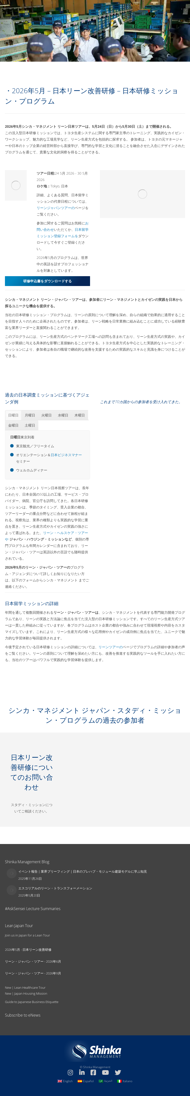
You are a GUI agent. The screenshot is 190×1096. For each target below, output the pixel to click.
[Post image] (12, 873)
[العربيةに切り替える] (105, 1081)
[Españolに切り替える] (85, 1081)
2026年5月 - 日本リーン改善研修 (28, 949)
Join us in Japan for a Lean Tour (27, 935)
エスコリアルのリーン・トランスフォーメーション (55, 888)
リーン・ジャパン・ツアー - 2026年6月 (33, 961)
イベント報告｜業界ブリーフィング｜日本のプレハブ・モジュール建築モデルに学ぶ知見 (82, 871)
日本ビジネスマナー (66, 454)
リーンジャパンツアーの (56, 207)
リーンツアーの (110, 647)
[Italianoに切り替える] (125, 1081)
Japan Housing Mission (30, 993)
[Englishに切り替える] (65, 1081)
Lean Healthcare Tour (30, 987)
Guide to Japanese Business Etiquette (31, 1002)
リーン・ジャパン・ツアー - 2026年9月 (33, 973)
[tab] (13, 415)
